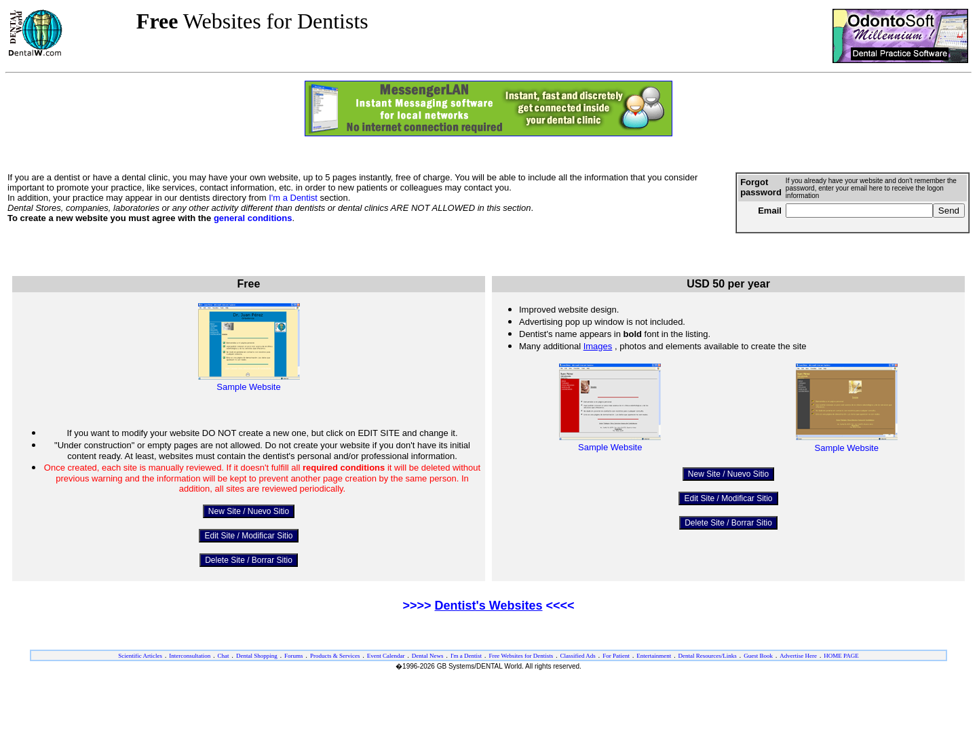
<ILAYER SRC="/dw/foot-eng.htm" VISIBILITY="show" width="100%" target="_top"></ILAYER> (488, 688)
